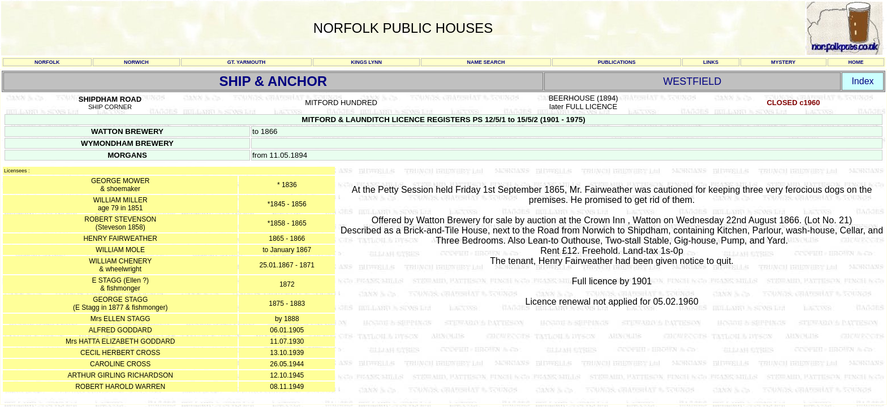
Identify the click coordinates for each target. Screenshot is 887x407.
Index (862, 81)
